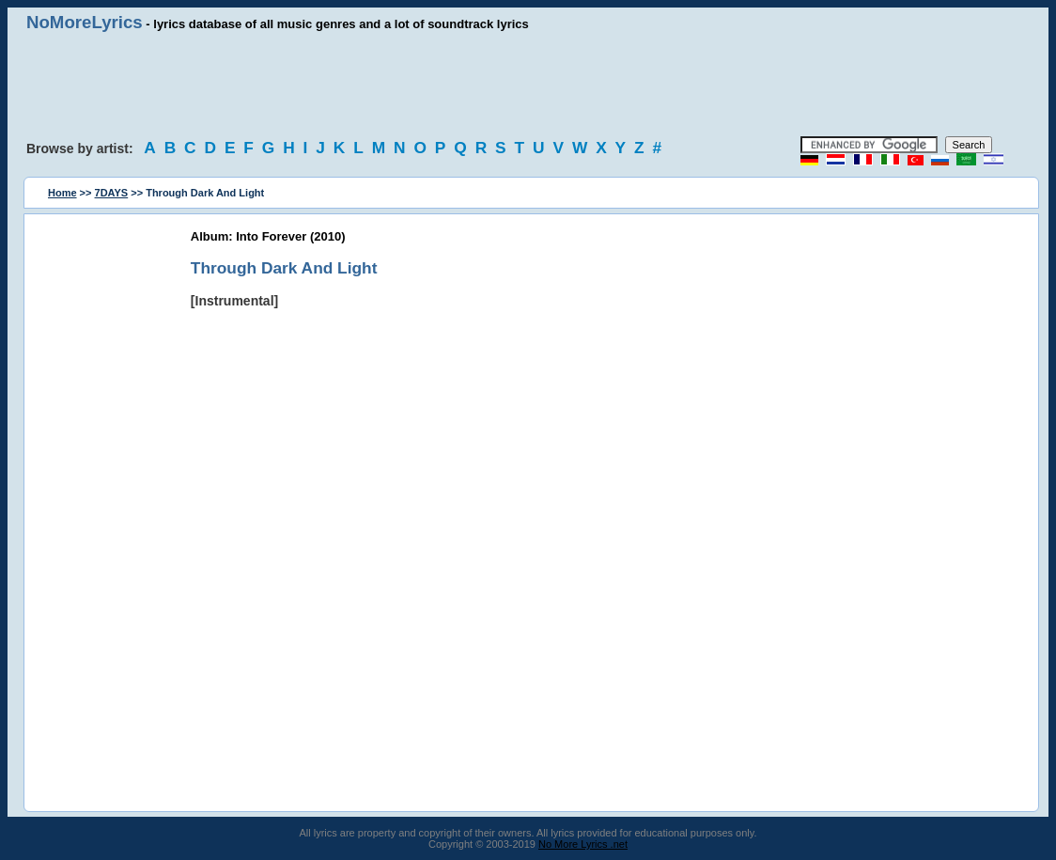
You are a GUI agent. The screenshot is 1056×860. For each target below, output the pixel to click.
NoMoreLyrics (84, 22)
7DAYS (112, 192)
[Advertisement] (528, 84)
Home (62, 192)
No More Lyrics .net (583, 844)
